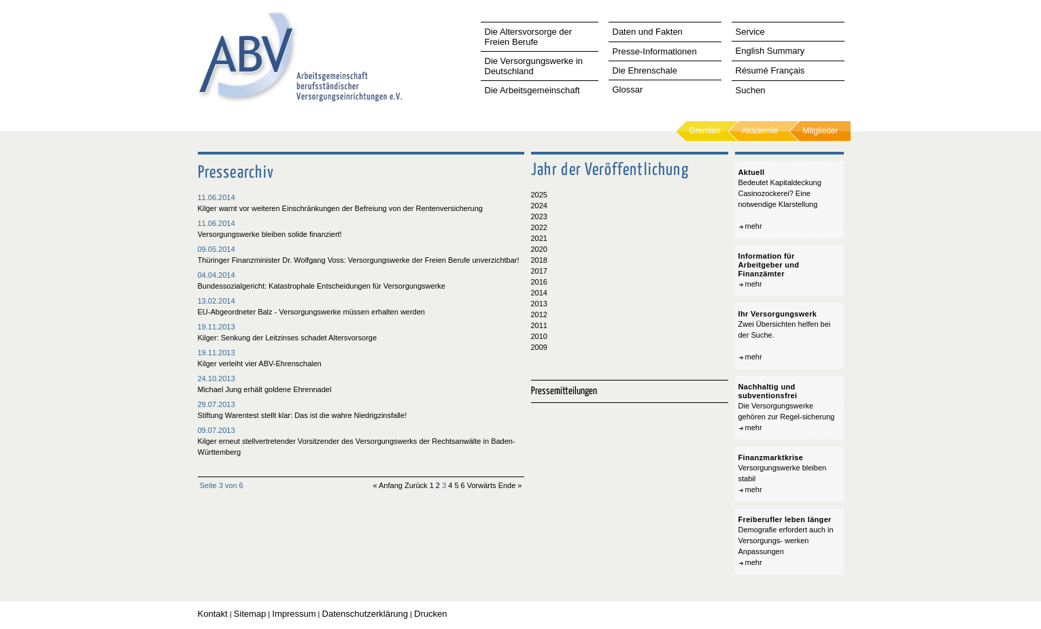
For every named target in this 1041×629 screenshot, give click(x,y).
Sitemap (250, 614)
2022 (539, 227)
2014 (539, 293)
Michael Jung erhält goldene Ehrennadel (265, 389)
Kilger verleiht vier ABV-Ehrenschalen (260, 363)
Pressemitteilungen (564, 391)
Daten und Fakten (648, 32)
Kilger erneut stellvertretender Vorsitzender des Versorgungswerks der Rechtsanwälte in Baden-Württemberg (356, 446)
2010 (539, 336)
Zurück (416, 485)
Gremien (705, 130)
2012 (539, 314)
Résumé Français (770, 70)
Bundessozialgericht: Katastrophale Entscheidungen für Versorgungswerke (321, 286)
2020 (539, 249)
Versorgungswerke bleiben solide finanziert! (270, 234)
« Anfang (387, 485)
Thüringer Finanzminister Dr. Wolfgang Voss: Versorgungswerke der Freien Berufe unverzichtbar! (358, 260)
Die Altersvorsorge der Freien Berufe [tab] (529, 37)
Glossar (628, 89)
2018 (539, 260)
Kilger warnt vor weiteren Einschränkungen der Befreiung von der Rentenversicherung (340, 208)
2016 (539, 282)
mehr (753, 226)
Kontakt (213, 614)
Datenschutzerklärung (365, 614)
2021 (539, 238)
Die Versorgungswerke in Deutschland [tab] (534, 66)
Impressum (293, 614)
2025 (539, 195)
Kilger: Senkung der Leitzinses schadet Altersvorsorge (287, 338)
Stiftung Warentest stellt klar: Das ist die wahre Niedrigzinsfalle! (302, 415)
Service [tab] (750, 32)
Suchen (751, 90)
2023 (539, 216)
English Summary (770, 51)
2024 (539, 205)
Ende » (510, 485)
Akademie (760, 130)
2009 (539, 347)
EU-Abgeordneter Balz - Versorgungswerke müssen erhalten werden (311, 312)
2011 (539, 325)
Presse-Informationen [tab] (655, 51)
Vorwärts (481, 485)
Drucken (430, 614)
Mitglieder (820, 130)
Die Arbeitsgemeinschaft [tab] (532, 90)
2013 (539, 304)
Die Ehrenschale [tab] (645, 70)
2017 (539, 271)
